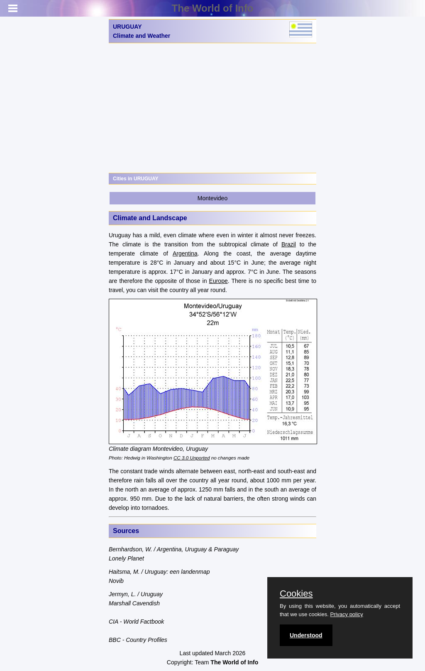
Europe (218, 281)
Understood (306, 635)
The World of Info (213, 8)
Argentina (185, 253)
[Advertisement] (212, 108)
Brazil (288, 244)
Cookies (296, 594)
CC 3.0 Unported (191, 457)
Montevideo (212, 198)
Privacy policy (346, 614)
